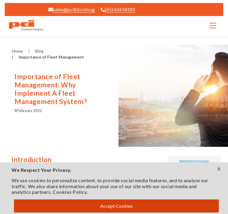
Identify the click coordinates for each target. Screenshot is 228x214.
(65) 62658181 (118, 9)
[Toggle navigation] (213, 25)
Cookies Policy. (70, 192)
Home (17, 51)
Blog (39, 51)
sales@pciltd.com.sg (71, 9)
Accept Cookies (116, 206)
